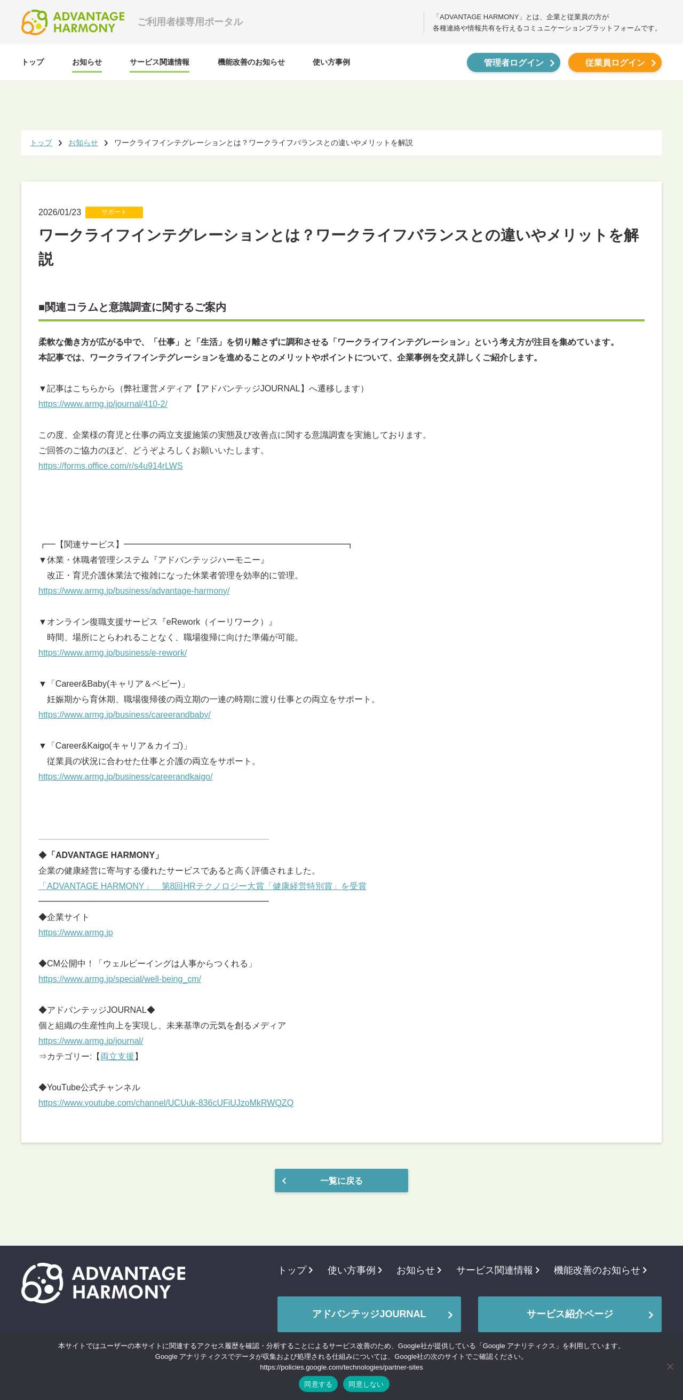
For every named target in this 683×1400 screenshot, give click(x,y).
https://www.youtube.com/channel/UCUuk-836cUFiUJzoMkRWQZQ (165, 1102)
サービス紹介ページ (570, 1314)
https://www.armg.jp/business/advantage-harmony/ (133, 590)
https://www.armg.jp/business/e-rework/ (112, 652)
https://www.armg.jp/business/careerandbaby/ (124, 714)
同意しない (366, 1384)
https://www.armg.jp (75, 932)
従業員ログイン (615, 62)
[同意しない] (669, 1366)
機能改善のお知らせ (251, 62)
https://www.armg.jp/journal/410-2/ (103, 403)
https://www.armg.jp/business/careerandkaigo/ (125, 776)
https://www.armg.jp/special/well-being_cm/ (119, 979)
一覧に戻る (341, 1180)
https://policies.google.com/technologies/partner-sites (341, 1367)
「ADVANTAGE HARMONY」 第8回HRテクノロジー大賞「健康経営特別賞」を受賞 (202, 886)
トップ (32, 62)
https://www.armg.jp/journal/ (91, 1040)
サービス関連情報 (159, 62)
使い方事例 (331, 62)
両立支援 (117, 1056)
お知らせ (87, 62)
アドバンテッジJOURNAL (369, 1314)
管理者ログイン (514, 62)
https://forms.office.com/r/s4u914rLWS (110, 465)
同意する (318, 1384)
